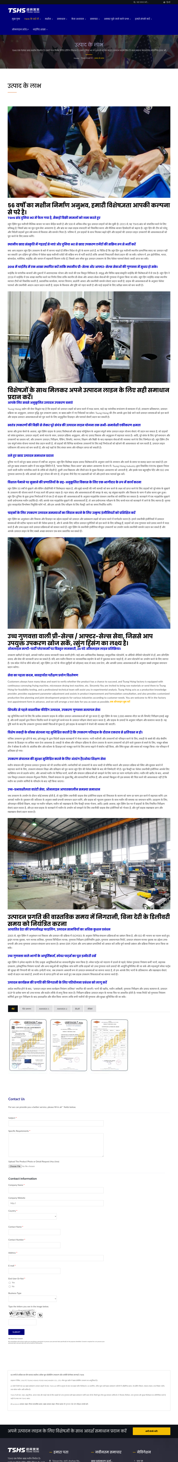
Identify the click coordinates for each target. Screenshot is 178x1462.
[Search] (149, 2)
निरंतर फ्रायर (59, 1404)
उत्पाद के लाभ (99, 58)
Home (76, 58)
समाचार (95, 19)
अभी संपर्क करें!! (151, 1431)
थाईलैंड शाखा (40, 29)
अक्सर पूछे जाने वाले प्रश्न (117, 19)
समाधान (62, 19)
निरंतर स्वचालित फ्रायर (35, 1404)
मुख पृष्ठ (16, 19)
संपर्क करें (85, 1404)
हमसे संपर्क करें (143, 19)
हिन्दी (168, 2)
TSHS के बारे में (32, 19)
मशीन (49, 19)
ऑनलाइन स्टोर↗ (20, 29)
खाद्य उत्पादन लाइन (49, 1404)
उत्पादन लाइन (24, 1404)
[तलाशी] (134, 2)
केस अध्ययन (78, 19)
